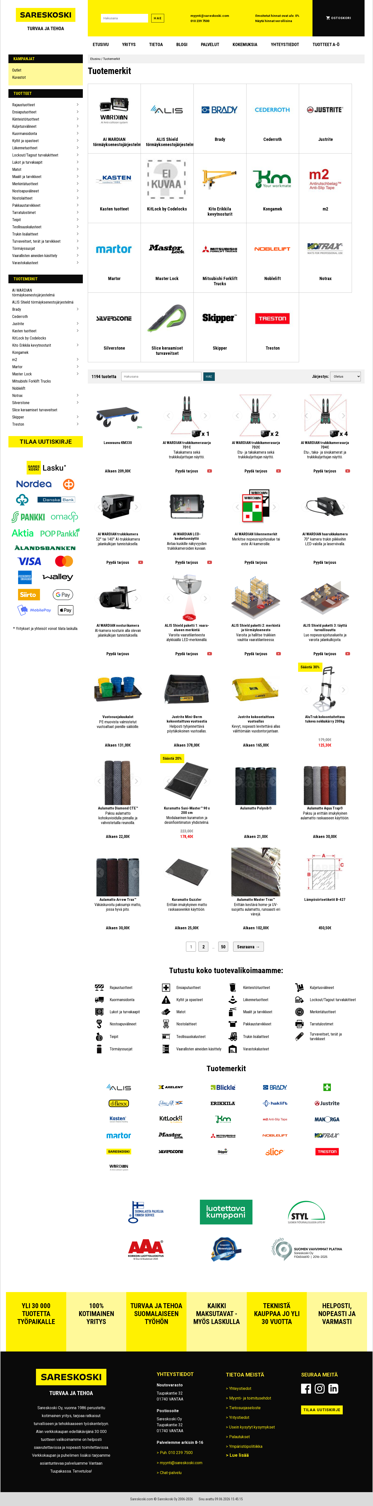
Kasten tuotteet (24, 331)
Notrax (17, 395)
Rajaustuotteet (23, 105)
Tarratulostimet (24, 212)
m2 (14, 359)
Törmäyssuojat (23, 248)
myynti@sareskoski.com (209, 16)
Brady (16, 309)
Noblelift (18, 388)
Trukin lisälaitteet (25, 234)
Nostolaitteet (22, 198)
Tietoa (156, 44)
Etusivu (101, 44)
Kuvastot (19, 77)
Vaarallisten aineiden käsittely (34, 255)
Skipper (18, 417)
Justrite (18, 323)
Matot (16, 169)
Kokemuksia (245, 44)
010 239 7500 (199, 21)
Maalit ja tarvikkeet (26, 176)
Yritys (129, 44)
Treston (18, 424)
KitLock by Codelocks (29, 338)
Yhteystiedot (285, 44)
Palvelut (210, 44)
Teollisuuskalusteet (26, 227)
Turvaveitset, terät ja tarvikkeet (36, 241)
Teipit (16, 219)
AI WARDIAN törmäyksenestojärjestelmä (33, 292)
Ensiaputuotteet (24, 112)
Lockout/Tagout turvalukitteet (35, 155)
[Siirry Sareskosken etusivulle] (45, 18)
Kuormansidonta (24, 133)
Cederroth (20, 316)
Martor (17, 366)
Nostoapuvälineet (25, 191)
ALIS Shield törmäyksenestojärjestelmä (42, 302)
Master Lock (22, 374)
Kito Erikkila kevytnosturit (31, 345)
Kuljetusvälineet (24, 126)
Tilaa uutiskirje (46, 441)
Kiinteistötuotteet (25, 119)
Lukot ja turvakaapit (27, 162)
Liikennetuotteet (24, 148)
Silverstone (21, 402)
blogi (181, 44)
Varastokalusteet (25, 262)
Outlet (16, 70)
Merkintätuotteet (25, 184)
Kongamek (20, 352)
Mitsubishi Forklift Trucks (31, 381)
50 (223, 946)
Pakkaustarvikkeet (26, 205)
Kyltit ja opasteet (25, 140)
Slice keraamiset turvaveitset (34, 410)
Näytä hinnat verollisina (273, 21)
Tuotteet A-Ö (326, 44)
